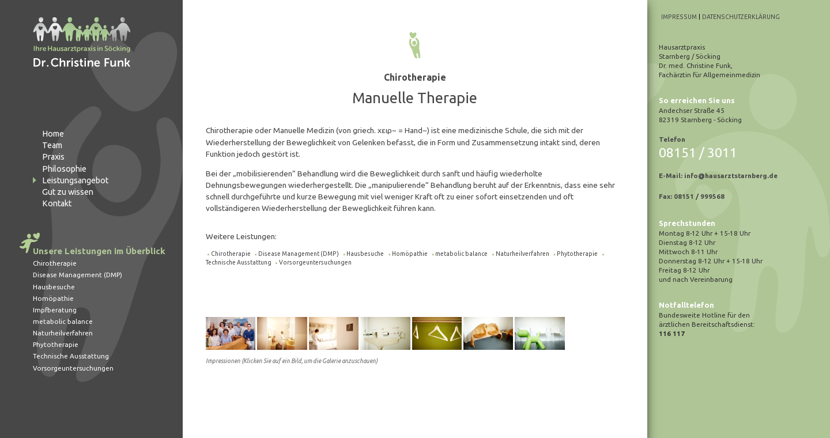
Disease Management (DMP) (77, 274)
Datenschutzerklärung (741, 16)
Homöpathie (53, 298)
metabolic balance (63, 321)
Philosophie (64, 168)
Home (53, 133)
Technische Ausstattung (71, 356)
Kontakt (56, 203)
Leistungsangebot (75, 180)
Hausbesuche (54, 286)
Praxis (53, 156)
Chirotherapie (55, 263)
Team (52, 145)
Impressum (679, 16)
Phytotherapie (55, 344)
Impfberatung (55, 310)
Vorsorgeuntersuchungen (73, 368)
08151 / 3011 (698, 152)
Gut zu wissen (67, 192)
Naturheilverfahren (63, 333)
